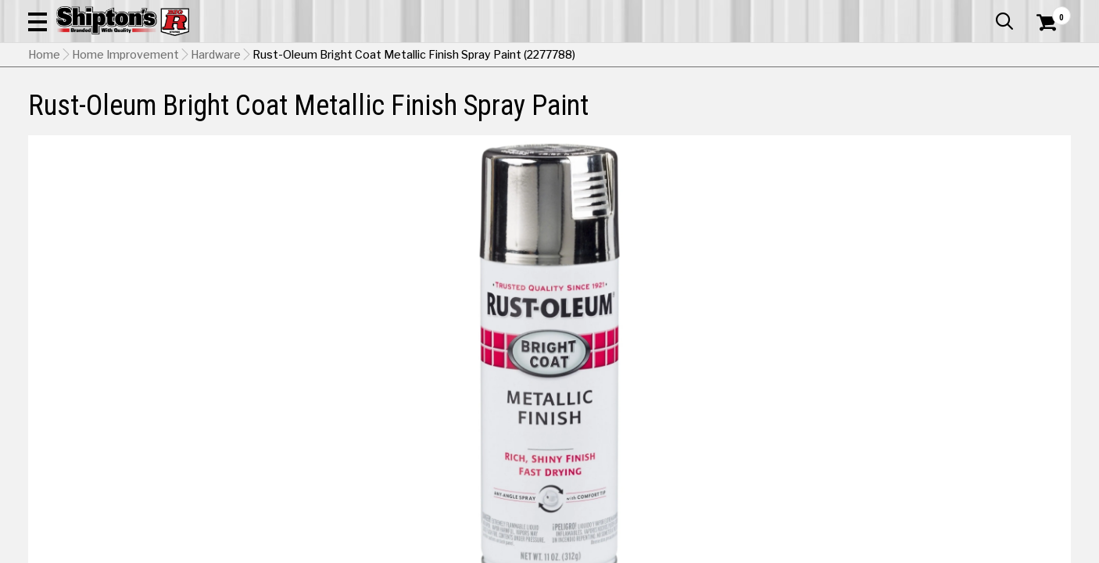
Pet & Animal (852, 114)
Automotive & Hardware (261, 114)
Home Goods (495, 114)
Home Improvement (618, 114)
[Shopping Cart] (1044, 56)
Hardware (216, 152)
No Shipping (798, 487)
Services (1049, 12)
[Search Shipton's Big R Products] (497, 56)
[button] (603, 56)
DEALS (1042, 114)
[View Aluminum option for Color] (779, 414)
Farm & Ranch (392, 114)
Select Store (961, 487)
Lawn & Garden (747, 114)
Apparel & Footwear (107, 114)
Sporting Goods (960, 114)
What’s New (983, 12)
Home (44, 152)
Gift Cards (914, 12)
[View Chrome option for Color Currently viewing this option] (886, 414)
